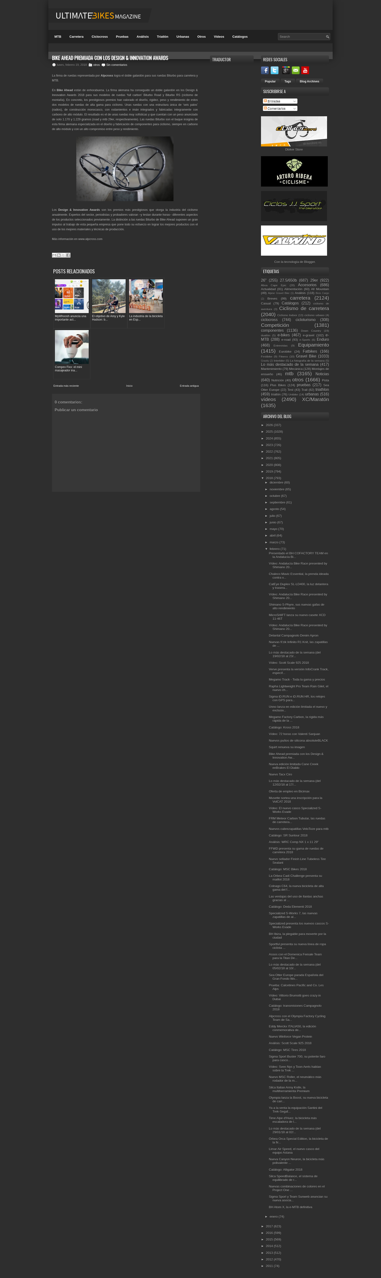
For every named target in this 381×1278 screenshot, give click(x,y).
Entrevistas (281, 345)
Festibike (266, 356)
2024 (270, 438)
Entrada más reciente (66, 332)
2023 (270, 445)
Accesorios (307, 285)
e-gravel (308, 335)
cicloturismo (305, 320)
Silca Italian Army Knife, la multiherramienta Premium (289, 1089)
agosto (275, 509)
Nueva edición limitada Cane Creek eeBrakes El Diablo (293, 766)
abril (273, 535)
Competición (275, 325)
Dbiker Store (294, 149)
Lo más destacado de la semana (290, 364)
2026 (270, 425)
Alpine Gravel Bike (278, 293)
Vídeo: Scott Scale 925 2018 (289, 663)
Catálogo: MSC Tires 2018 (287, 1050)
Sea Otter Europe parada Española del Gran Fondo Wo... (296, 977)
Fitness (283, 356)
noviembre (277, 489)
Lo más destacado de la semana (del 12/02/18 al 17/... (294, 782)
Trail (304, 390)
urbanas (312, 394)
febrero (275, 549)
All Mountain (320, 289)
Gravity (265, 361)
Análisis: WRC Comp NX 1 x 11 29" (294, 842)
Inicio (129, 332)
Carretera (76, 36)
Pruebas (122, 36)
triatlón (276, 394)
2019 (270, 471)
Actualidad (268, 289)
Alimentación (293, 289)
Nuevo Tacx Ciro (280, 774)
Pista (325, 380)
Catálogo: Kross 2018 (284, 727)
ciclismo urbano (314, 315)
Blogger (309, 262)
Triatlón (162, 36)
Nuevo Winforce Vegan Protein (290, 1036)
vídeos (268, 399)
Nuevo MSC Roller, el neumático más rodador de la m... (295, 1078)
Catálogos (240, 36)
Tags (288, 81)
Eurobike (285, 351)
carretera (300, 298)
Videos (219, 36)
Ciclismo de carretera (304, 308)
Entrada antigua (189, 332)
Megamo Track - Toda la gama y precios (297, 679)
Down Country (311, 330)
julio (273, 516)
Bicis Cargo (322, 293)
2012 (270, 1259)
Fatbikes (310, 351)
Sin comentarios (116, 65)
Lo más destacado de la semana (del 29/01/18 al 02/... (294, 1130)
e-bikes (283, 335)
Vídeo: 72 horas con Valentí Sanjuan (294, 734)
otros (96, 65)
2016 (270, 1233)
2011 (270, 1266)
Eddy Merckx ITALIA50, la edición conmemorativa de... (292, 1028)
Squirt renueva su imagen (287, 747)
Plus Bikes (278, 385)
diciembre (277, 482)
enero (274, 1216)
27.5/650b (288, 280)
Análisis (143, 36)
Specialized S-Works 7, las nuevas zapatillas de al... (293, 915)
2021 (270, 458)
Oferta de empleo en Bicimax (289, 791)
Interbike (279, 360)
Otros (201, 36)
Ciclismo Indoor (287, 315)
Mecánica (296, 369)
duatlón (265, 335)
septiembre (278, 502)
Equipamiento (313, 345)
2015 (270, 1239)
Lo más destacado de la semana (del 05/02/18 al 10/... (294, 966)
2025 (270, 431)
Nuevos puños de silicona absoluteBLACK (298, 740)
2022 (270, 451)
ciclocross (269, 320)
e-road (286, 340)
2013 (270, 1253)
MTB (57, 36)
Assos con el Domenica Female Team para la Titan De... (295, 956)
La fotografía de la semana (307, 360)
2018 (270, 478)
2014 (270, 1246)
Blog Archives (309, 81)
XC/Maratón (315, 399)
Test (290, 390)
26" (264, 280)
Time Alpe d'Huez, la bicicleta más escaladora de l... (293, 1120)
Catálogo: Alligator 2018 (285, 1169)
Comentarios (275, 108)
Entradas (272, 101)
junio (273, 522)
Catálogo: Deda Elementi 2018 (290, 907)
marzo (274, 542)
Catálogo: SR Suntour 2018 (288, 835)
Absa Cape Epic (273, 285)
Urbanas (182, 36)
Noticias (322, 374)
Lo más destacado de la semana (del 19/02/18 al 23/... (294, 654)
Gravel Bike (306, 356)
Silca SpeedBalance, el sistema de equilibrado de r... (293, 1178)
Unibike (293, 394)
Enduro (323, 339)
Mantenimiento (271, 369)
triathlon (322, 389)
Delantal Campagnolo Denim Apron (293, 635)
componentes (272, 330)
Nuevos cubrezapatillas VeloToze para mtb (299, 829)
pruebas (304, 385)
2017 (270, 1226)
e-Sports (304, 339)
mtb (289, 373)
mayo (274, 529)
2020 (270, 465)
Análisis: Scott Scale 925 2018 (290, 1043)
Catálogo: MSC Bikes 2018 (288, 869)
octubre (275, 496)
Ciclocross (100, 36)
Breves (272, 298)
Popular (270, 81)
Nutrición (277, 380)
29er (314, 280)
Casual (266, 303)
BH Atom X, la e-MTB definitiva (290, 1207)
